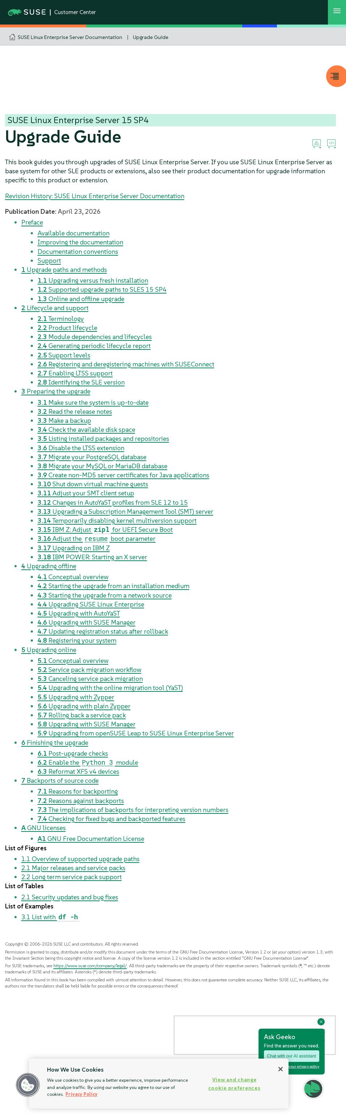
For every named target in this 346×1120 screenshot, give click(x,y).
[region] (159, 1083)
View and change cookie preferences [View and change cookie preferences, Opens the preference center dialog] (234, 1083)
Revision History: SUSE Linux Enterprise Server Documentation (94, 196)
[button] (27, 1085)
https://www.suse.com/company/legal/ (90, 965)
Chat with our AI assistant (291, 1056)
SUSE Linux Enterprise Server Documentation (70, 37)
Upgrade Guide (150, 37)
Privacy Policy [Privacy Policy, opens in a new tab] (81, 1094)
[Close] (281, 1069)
